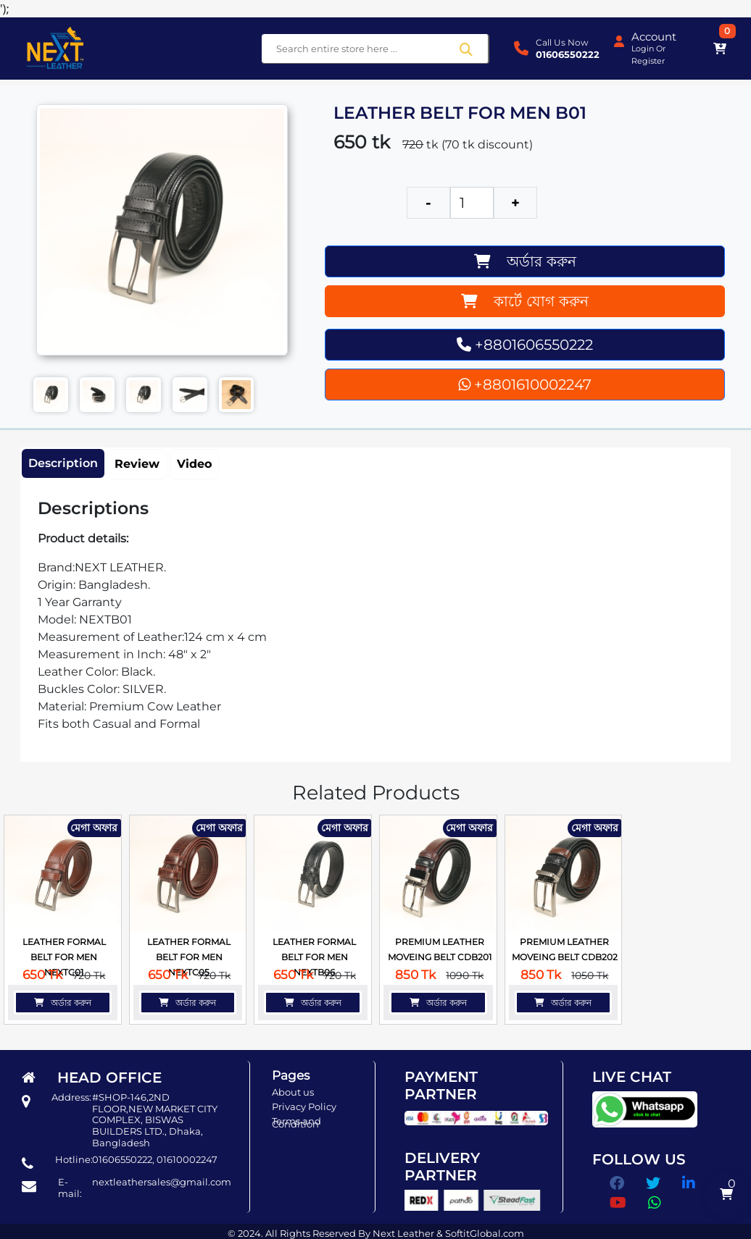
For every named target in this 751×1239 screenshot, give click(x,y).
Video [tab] (194, 464)
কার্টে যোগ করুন (525, 301)
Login (642, 48)
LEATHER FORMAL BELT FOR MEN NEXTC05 (189, 957)
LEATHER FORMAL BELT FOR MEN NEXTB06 (314, 957)
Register (648, 61)
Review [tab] (137, 464)
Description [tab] (63, 463)
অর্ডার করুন (525, 261)
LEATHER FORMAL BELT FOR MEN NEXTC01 (64, 957)
